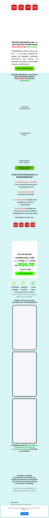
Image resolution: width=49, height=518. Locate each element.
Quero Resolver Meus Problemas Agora (24, 167)
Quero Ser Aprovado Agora (24, 68)
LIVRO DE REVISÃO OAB (25, 273)
